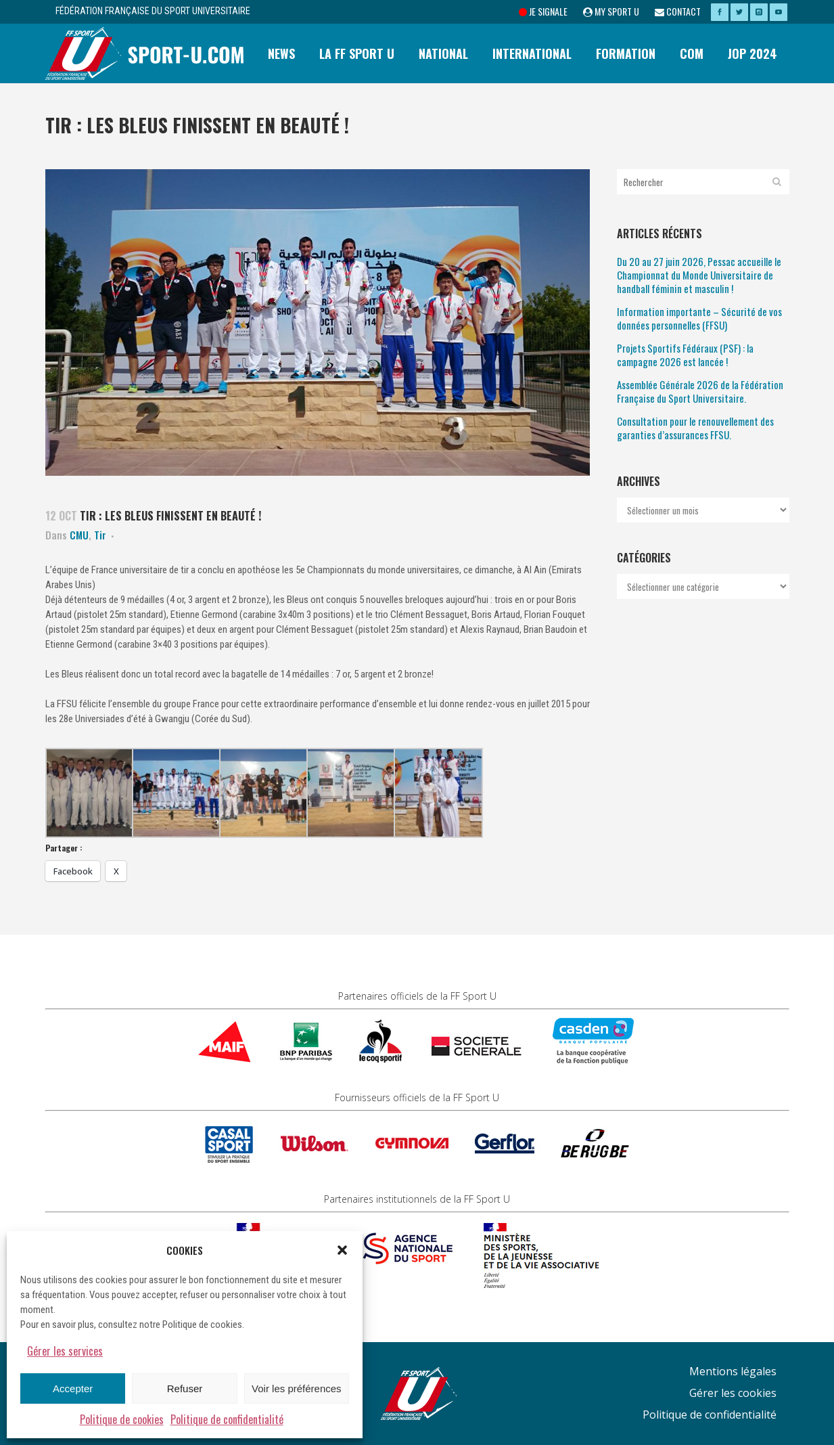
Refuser (185, 1388)
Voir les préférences (297, 1388)
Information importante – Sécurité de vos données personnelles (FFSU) (699, 318)
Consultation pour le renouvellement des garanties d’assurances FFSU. (695, 428)
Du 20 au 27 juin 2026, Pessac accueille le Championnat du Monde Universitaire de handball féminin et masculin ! (699, 275)
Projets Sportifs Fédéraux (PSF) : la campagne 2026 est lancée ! (685, 354)
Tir (100, 534)
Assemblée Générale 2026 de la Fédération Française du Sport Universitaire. (700, 391)
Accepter (73, 1388)
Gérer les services (65, 1351)
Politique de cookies (122, 1419)
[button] (342, 1250)
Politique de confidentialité (226, 1419)
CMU (79, 534)
